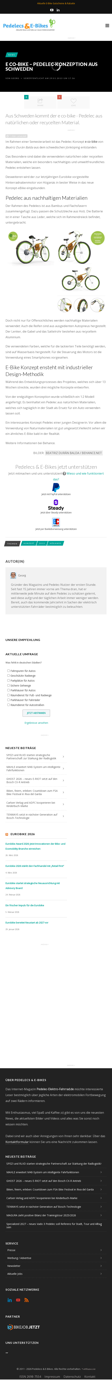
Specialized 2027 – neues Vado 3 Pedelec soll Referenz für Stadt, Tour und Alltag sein (54, 1225)
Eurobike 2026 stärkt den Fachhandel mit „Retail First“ (34, 866)
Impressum (52, 1377)
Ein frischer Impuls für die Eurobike (24, 905)
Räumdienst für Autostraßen (27, 705)
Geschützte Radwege (23, 675)
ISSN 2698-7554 (30, 1377)
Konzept (29, 543)
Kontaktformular (17, 1142)
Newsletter (13, 1266)
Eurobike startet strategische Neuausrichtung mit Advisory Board (32, 886)
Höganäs (55, 543)
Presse (11, 1250)
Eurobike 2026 (23, 834)
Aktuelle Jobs (15, 1273)
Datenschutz (72, 1377)
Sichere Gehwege (20, 685)
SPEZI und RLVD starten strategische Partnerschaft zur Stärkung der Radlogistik (31, 756)
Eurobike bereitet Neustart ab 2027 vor (26, 922)
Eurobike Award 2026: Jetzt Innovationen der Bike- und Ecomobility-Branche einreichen (35, 846)
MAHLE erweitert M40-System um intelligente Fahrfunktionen (33, 768)
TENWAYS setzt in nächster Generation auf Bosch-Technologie (31, 816)
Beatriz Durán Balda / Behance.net (74, 453)
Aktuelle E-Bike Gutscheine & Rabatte (56, 3)
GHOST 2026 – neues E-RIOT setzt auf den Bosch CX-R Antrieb (31, 780)
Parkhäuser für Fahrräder (25, 700)
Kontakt (89, 1377)
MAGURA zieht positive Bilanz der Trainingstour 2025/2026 (41, 1215)
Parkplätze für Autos (22, 680)
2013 (42, 543)
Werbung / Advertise (19, 1258)
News (11, 55)
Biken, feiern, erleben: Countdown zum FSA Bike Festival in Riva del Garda (32, 792)
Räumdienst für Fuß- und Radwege (31, 695)
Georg (15, 78)
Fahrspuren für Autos (23, 671)
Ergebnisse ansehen (36, 722)
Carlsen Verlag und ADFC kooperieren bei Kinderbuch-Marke (30, 804)
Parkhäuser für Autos (23, 690)
